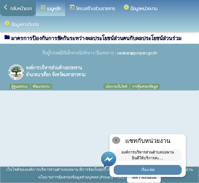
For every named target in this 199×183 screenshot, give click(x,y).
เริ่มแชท (148, 169)
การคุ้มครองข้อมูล (145, 86)
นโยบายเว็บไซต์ (116, 86)
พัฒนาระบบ (41, 86)
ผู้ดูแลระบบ (19, 86)
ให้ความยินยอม (144, 177)
